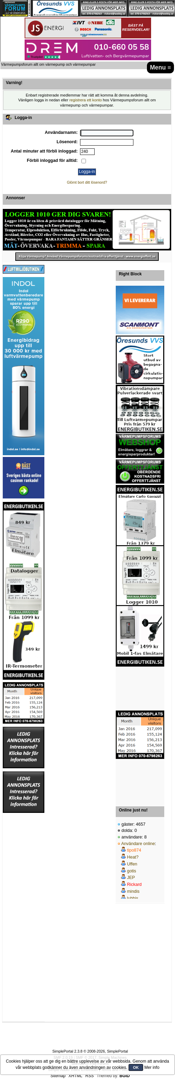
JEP (131, 877)
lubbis (132, 898)
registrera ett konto (85, 100)
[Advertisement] (140, 688)
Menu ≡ (160, 67)
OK (136, 1067)
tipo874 (134, 850)
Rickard (134, 884)
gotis (131, 871)
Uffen (132, 864)
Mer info (152, 1067)
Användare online (138, 843)
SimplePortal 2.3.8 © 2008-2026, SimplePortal (90, 1051)
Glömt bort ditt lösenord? (87, 182)
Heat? (132, 857)
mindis (133, 891)
